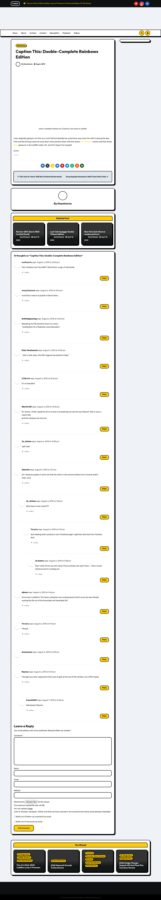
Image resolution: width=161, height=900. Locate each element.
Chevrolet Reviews (25, 860)
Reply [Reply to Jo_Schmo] (104, 457)
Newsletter (54, 33)
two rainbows (86, 142)
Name (16, 768)
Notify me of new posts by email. (29, 821)
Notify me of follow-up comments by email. (33, 816)
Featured (89, 853)
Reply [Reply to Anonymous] (104, 659)
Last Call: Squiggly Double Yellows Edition (62, 233)
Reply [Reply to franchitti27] (104, 716)
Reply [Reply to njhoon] (104, 611)
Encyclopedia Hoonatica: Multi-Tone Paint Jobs (87, 177)
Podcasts (66, 33)
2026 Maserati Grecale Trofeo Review (61, 866)
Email (16, 779)
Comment (18, 735)
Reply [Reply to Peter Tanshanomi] (104, 366)
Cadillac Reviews (24, 857)
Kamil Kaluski (23, 237)
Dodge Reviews (126, 858)
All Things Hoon (24, 854)
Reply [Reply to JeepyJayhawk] (104, 306)
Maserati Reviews (58, 860)
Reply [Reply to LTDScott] (104, 394)
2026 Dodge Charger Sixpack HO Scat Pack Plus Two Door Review (131, 864)
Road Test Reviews (93, 862)
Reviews (89, 859)
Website (17, 790)
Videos (77, 33)
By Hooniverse (24, 64)
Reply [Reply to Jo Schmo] (104, 579)
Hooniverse (21, 45)
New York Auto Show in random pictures (94, 233)
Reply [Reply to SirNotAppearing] (104, 337)
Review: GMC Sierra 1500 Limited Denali (27, 233)
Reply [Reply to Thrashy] (104, 548)
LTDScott (26, 378)
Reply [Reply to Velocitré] (104, 488)
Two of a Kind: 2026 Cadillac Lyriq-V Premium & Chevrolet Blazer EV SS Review (28, 868)
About (23, 33)
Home (15, 33)
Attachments (19, 801)
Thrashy (34, 529)
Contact (43, 33)
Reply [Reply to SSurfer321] (104, 429)
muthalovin (27, 262)
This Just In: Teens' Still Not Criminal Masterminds (39, 177)
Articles (33, 33)
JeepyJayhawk (28, 290)
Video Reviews (91, 865)
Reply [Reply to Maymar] (104, 687)
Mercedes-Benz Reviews (95, 856)
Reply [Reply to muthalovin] (104, 278)
